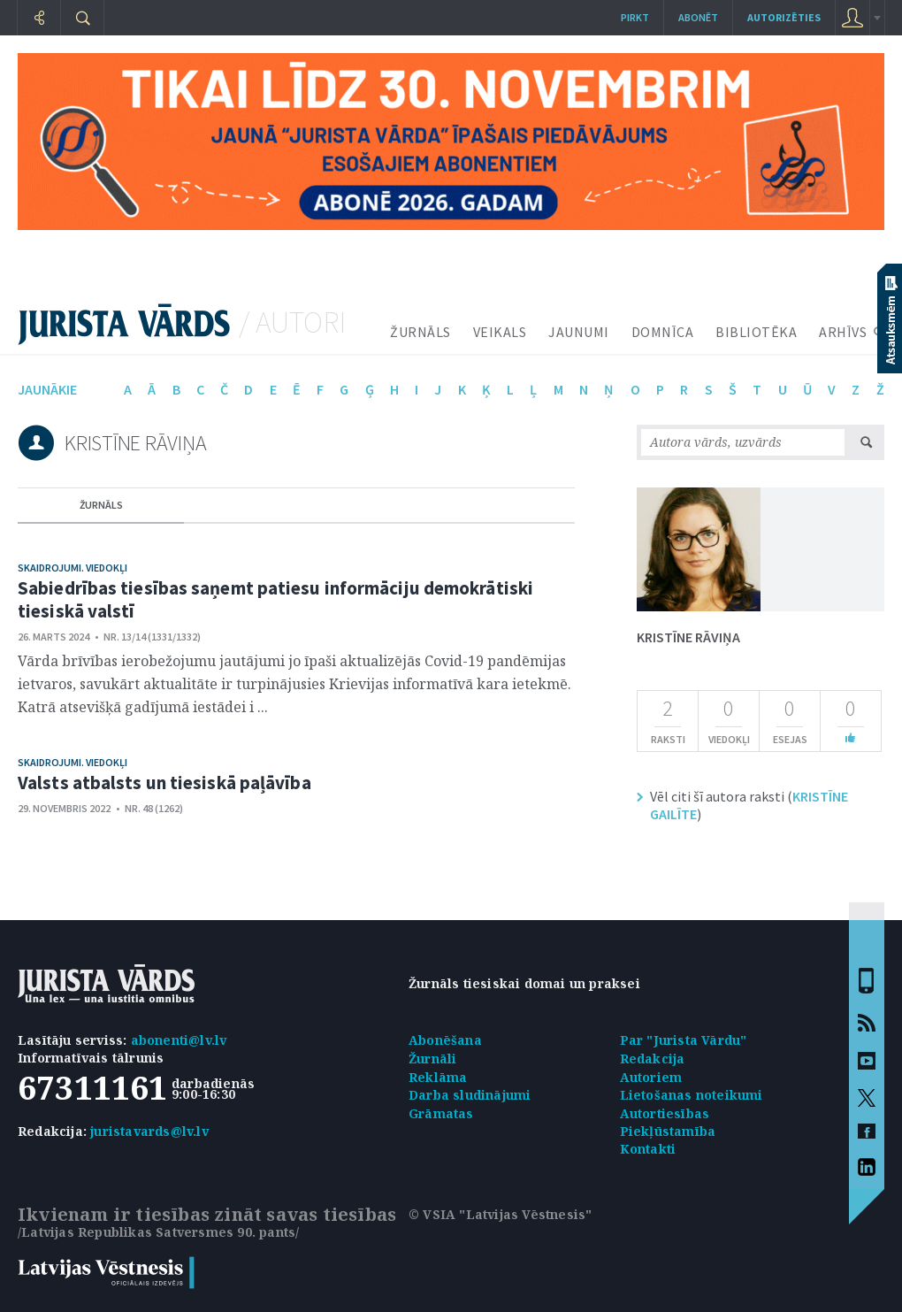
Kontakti (648, 1148)
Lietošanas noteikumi (691, 1094)
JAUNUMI (578, 332)
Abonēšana (445, 1040)
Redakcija (652, 1058)
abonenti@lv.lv (179, 1040)
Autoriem (651, 1077)
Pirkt (635, 17)
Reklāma (438, 1077)
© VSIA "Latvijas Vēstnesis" (500, 1214)
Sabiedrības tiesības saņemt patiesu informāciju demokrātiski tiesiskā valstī (275, 599)
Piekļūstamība (668, 1131)
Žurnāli (432, 1058)
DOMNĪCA (662, 332)
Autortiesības (665, 1113)
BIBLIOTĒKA (756, 332)
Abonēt (698, 17)
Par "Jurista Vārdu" (683, 1040)
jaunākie (47, 389)
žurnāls (101, 504)
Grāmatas (441, 1113)
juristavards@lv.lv (149, 1131)
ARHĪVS (843, 332)
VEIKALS (500, 332)
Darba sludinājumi (470, 1094)
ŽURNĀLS (420, 332)
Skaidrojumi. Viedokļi (72, 567)
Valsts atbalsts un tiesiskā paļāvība (164, 782)
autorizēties (784, 17)
